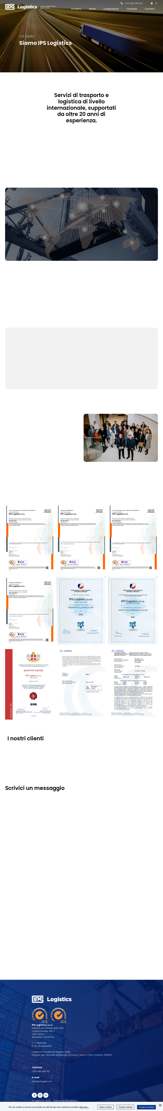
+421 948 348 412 (134, 3)
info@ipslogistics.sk (42, 1081)
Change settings (125, 1107)
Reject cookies (105, 1107)
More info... (84, 1107)
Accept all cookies (146, 1107)
